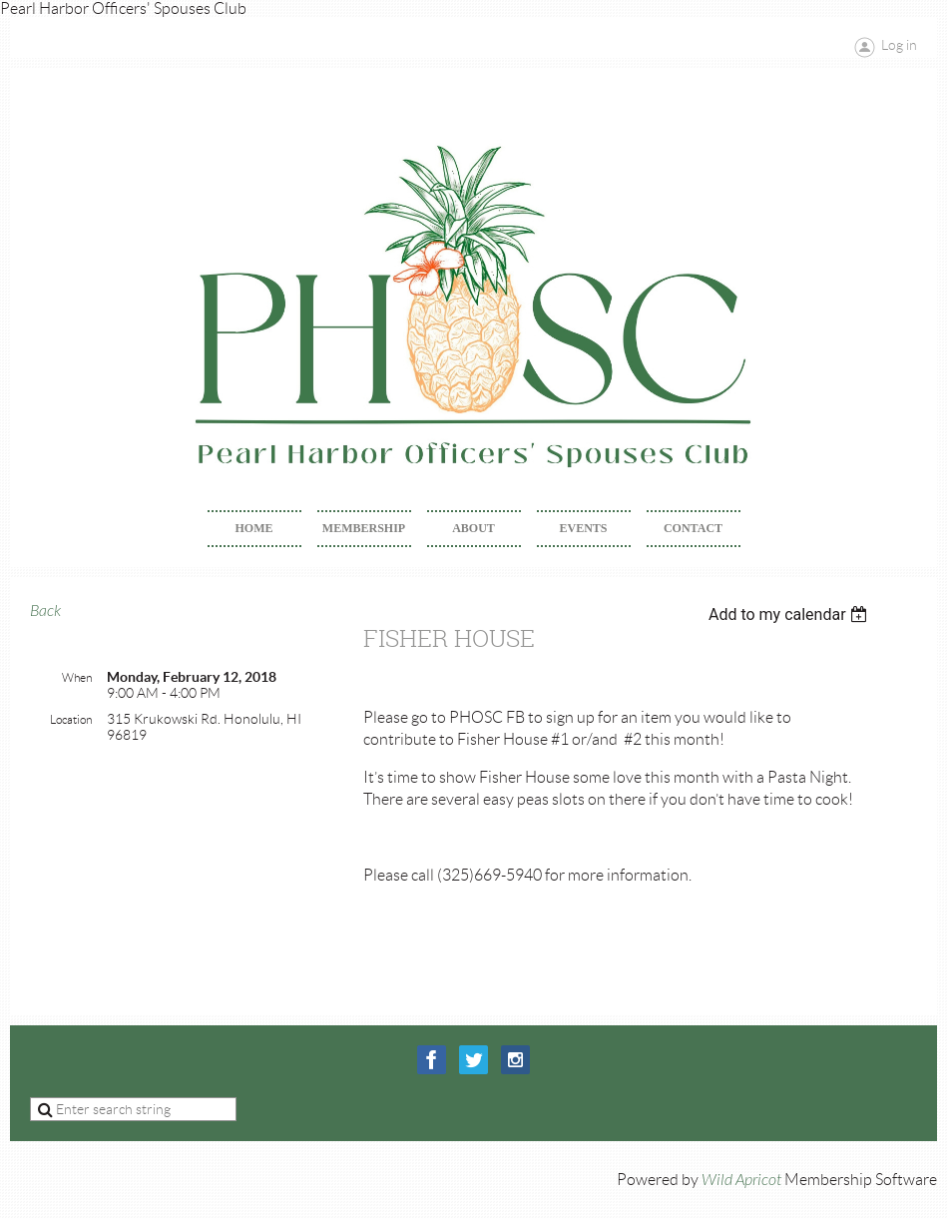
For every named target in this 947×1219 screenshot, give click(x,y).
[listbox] (791, 614)
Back (45, 611)
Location (71, 719)
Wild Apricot (741, 1180)
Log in (899, 45)
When (77, 677)
